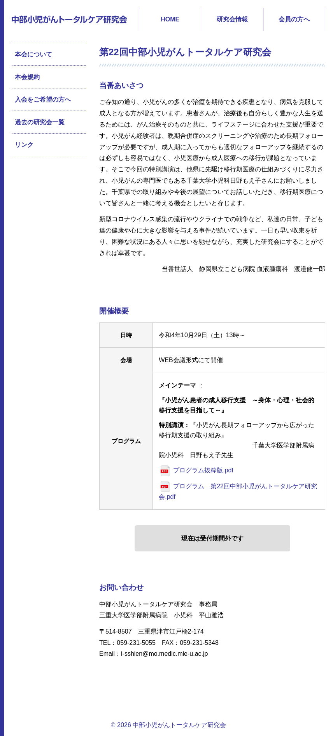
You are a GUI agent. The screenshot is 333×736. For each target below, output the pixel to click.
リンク (24, 144)
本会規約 (27, 77)
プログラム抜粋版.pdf (203, 470)
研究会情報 (232, 19)
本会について (33, 54)
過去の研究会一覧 (40, 122)
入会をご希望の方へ (43, 99)
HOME (170, 19)
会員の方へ (294, 19)
